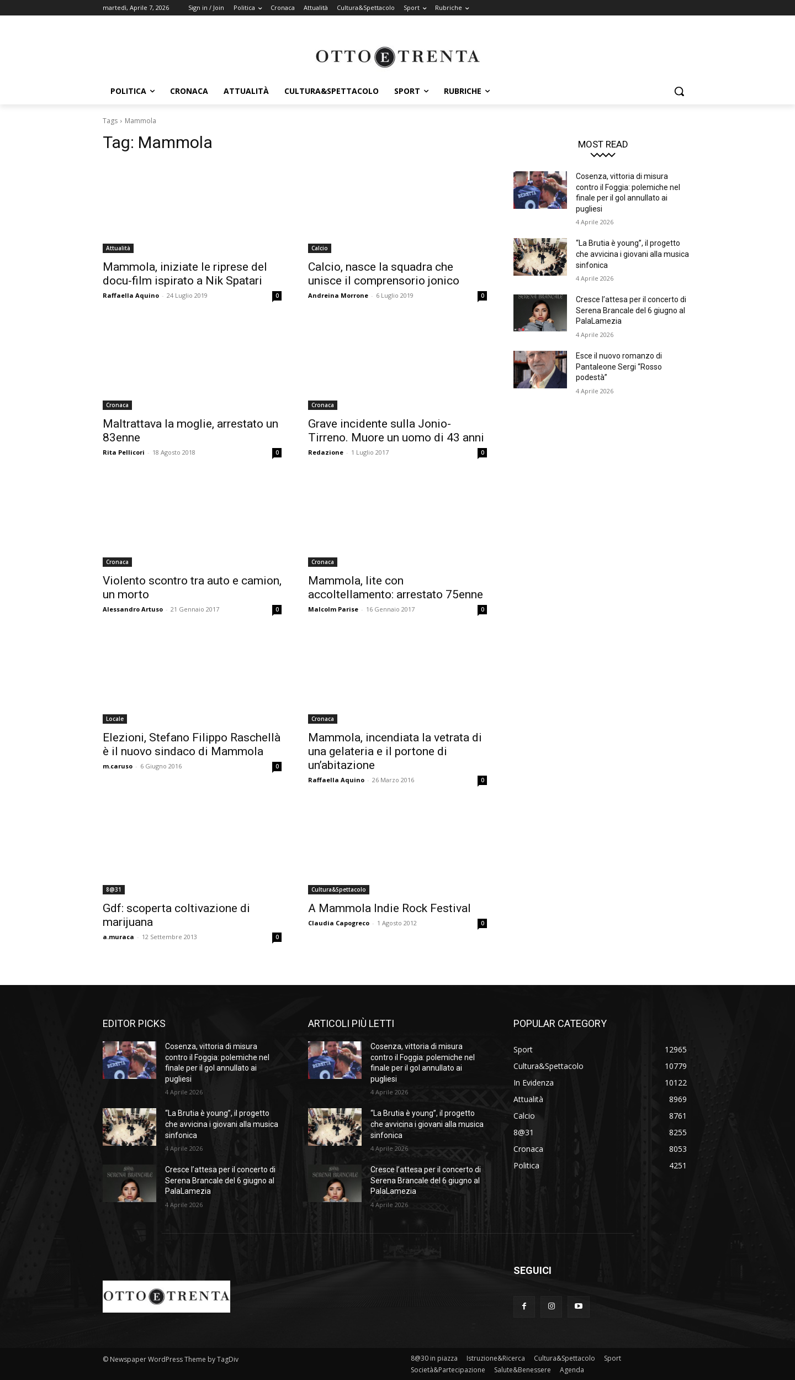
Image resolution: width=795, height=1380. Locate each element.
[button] (679, 91)
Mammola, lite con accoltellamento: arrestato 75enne (395, 587)
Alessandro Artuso (133, 609)
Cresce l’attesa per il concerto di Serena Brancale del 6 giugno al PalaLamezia (631, 310)
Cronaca (117, 405)
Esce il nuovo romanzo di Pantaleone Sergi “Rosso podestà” (619, 366)
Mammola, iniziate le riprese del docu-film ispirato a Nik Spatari (185, 273)
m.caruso (117, 766)
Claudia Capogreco (338, 923)
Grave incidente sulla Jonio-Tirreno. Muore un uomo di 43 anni (396, 430)
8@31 (113, 889)
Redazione (325, 452)
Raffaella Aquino (131, 295)
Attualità (118, 248)
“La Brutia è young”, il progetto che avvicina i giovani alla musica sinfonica (632, 254)
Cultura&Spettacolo (338, 889)
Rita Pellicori (124, 452)
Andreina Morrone (338, 295)
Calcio (319, 248)
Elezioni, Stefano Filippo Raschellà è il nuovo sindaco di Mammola (191, 744)
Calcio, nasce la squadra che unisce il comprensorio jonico (383, 273)
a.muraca (118, 937)
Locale (115, 719)
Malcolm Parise (333, 609)
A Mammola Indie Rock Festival (389, 908)
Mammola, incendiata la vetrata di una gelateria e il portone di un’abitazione (395, 751)
